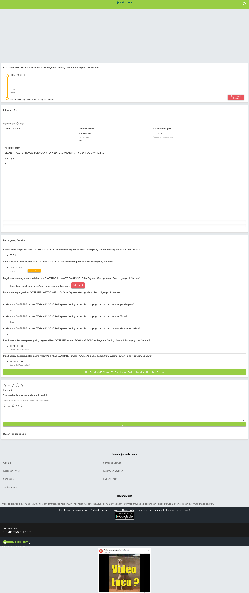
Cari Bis (7, 463)
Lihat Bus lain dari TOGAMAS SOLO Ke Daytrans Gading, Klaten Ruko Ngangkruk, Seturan (124, 372)
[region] (123, 36)
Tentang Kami (10, 487)
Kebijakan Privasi (11, 471)
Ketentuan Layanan (113, 471)
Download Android (124, 520)
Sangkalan (8, 479)
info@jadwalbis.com (16, 532)
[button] (4, 4)
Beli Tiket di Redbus (236, 97)
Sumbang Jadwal (112, 463)
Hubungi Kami (110, 479)
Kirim (124, 425)
